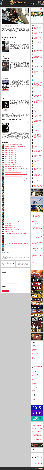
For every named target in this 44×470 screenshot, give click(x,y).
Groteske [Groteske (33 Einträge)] (41, 431)
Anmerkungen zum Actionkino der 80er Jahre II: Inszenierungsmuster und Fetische (16, 146)
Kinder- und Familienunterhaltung (37, 366)
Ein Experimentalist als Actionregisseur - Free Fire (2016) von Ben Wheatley (15, 233)
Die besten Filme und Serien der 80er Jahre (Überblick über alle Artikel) (38, 95)
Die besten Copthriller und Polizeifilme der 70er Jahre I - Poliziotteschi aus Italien (16, 168)
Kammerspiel (14, 257)
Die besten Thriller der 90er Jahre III (10, 225)
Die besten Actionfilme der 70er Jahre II (10, 152)
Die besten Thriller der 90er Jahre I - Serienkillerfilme (12, 221)
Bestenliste (6, 256)
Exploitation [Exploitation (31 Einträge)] (33, 431)
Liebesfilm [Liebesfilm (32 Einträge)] (37, 434)
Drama (33, 358)
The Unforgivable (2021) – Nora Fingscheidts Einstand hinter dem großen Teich (36, 240)
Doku (33, 357)
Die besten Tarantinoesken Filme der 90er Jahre (11, 205)
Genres (6, 6)
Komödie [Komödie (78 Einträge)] (33, 434)
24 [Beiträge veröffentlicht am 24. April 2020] (38, 463)
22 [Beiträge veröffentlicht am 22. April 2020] (35, 463)
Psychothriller (24, 257)
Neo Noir (21, 257)
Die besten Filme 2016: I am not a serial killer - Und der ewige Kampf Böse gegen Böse (17, 178)
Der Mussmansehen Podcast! (37, 16)
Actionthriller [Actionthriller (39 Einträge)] (33, 428)
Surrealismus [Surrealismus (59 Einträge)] (40, 438)
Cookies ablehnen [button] (34, 468)
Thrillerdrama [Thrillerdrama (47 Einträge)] (40, 439)
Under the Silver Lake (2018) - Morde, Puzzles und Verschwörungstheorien (38, 79)
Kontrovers (33, 370)
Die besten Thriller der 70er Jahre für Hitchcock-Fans (12, 211)
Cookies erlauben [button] (40, 468)
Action (5, 257)
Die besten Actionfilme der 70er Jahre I (10, 150)
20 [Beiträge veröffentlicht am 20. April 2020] (32, 463)
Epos (33, 361)
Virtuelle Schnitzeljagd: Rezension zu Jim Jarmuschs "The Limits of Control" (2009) (38, 178)
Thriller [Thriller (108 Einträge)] (36, 439)
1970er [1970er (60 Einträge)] (33, 425)
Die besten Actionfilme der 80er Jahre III (10, 158)
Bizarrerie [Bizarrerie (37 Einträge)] (38, 428)
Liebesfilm (33, 372)
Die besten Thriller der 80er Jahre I (9, 213)
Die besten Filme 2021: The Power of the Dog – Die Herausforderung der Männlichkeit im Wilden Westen (37, 230)
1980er (3, 256)
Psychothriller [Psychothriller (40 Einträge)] (40, 435)
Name (3, 284)
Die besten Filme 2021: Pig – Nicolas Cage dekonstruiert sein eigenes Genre (37, 234)
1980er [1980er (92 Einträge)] (35, 425)
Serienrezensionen (34, 401)
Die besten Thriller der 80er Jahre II (10, 215)
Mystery (19, 257)
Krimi (17, 257)
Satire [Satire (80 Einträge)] (38, 436)
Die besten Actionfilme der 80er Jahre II (10, 156)
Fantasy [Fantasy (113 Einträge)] (38, 431)
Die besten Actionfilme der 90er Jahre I (10, 160)
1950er (33, 390)
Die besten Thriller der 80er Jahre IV (10, 219)
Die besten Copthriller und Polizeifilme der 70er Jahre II (12, 170)
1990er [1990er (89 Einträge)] (37, 425)
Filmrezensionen (34, 349)
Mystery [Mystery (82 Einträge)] (40, 434)
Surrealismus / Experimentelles (36, 380)
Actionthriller (8, 257)
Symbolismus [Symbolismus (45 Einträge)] (33, 439)
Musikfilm (33, 375)
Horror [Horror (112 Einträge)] (38, 432)
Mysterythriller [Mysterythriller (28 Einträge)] (33, 435)
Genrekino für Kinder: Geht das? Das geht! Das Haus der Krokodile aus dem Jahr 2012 (37, 245)
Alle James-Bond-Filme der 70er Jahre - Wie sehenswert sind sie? (14, 144)
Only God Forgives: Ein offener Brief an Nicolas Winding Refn (13, 241)
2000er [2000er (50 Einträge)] (40, 425)
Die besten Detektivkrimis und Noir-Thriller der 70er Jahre (13, 172)
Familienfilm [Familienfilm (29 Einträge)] (35, 431)
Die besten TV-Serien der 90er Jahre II (10, 203)
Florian (11, 26)
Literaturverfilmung (35, 374)
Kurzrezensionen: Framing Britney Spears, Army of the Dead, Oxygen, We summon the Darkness (36, 267)
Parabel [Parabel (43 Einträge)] (38, 435)
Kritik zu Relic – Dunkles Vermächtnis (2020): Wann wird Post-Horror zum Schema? (37, 261)
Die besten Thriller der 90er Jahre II (10, 223)
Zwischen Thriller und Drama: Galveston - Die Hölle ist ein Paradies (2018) (38, 105)
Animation (33, 354)
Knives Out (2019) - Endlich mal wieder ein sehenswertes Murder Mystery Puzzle (16, 237)
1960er (33, 391)
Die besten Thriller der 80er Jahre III (10, 217)
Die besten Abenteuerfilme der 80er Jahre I (11, 148)
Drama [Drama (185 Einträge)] (35, 429)
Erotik (33, 362)
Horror (33, 365)
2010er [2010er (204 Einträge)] (33, 427)
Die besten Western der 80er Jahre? (10, 231)
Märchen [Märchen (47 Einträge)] (35, 435)
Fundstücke (33, 350)
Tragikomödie (34, 383)
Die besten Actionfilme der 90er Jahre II (10, 162)
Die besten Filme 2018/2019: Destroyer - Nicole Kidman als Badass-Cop (15, 180)
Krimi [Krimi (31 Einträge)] (35, 434)
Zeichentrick (34, 387)
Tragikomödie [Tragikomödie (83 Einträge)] (34, 440)
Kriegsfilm (33, 371)
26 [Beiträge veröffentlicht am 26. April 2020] (41, 463)
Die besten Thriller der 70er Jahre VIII (10, 207)
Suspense (27, 257)
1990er (33, 395)
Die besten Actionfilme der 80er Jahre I (10, 154)
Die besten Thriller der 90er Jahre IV (10, 227)
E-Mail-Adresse (4, 286)
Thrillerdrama (5, 258)
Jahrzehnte (9, 6)
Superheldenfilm (34, 379)
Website (3, 288)
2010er (33, 398)
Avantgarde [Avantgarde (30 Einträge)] (36, 428)
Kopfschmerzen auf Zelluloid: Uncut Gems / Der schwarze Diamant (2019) (15, 239)
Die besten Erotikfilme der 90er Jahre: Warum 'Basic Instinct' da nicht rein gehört (16, 174)
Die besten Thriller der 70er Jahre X (10, 209)
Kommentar (4, 272)
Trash (33, 384)
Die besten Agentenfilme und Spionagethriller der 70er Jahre (13, 166)
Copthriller (11, 257)
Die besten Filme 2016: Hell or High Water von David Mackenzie (13, 176)
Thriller (8, 256)
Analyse (33, 345)
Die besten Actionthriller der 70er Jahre (10, 164)
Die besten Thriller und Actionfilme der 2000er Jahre (12, 229)
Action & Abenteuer (35, 353)
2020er (33, 399)
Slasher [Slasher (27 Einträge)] (34, 438)
